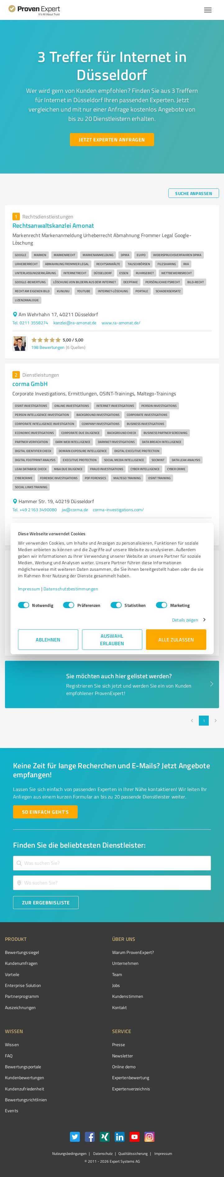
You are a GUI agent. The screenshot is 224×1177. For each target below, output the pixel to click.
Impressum (29, 589)
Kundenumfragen (21, 963)
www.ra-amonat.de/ (121, 323)
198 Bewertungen (48, 347)
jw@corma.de (75, 509)
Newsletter (122, 1056)
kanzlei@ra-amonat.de (75, 323)
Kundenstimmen (128, 996)
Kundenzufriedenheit (24, 1089)
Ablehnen (48, 639)
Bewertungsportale (23, 1067)
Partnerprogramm (22, 996)
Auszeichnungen (20, 1007)
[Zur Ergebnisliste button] (46, 902)
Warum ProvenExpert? (133, 952)
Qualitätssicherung (133, 1153)
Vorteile (12, 974)
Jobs (116, 985)
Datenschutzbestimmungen (70, 589)
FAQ (8, 1056)
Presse (118, 1044)
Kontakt (119, 1007)
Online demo (124, 1067)
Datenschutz (102, 1153)
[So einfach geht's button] (45, 811)
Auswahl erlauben (112, 639)
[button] (46, 340)
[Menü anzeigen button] (208, 9)
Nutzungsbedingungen (69, 1153)
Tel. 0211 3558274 (30, 323)
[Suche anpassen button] (193, 193)
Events (11, 1110)
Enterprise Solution (23, 985)
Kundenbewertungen (24, 1077)
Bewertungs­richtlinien (26, 1100)
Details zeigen (185, 620)
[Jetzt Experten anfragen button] (112, 139)
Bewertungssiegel (22, 952)
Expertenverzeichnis (131, 1089)
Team (117, 974)
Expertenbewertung (130, 1077)
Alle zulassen (176, 639)
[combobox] (112, 863)
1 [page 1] (204, 721)
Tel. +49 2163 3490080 (34, 509)
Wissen (12, 1044)
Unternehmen (125, 963)
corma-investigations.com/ (118, 509)
